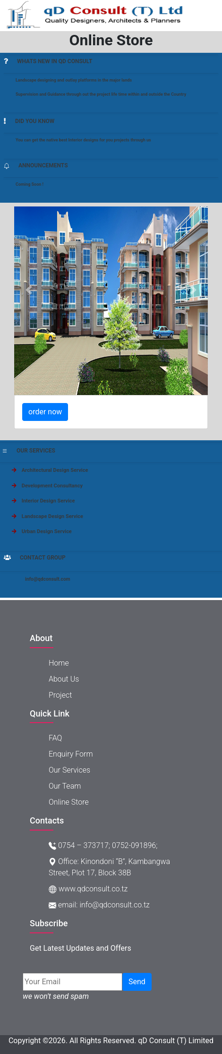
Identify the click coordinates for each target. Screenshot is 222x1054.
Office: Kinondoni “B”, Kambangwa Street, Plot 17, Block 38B (109, 867)
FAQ (55, 737)
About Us (64, 679)
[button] (28, 289)
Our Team (65, 786)
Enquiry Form (71, 753)
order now (45, 411)
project (60, 695)
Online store (69, 802)
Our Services (69, 770)
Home (59, 663)
